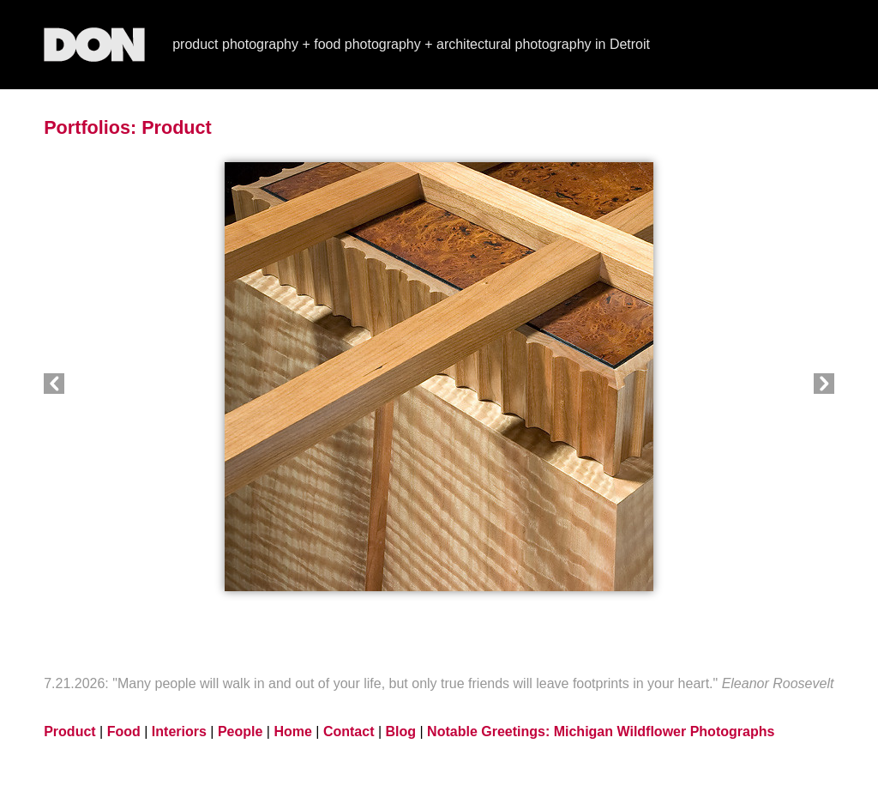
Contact (349, 731)
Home (292, 731)
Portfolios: (90, 127)
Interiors (179, 731)
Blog (401, 731)
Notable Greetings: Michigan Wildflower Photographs (600, 731)
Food (124, 731)
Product (176, 127)
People (240, 731)
